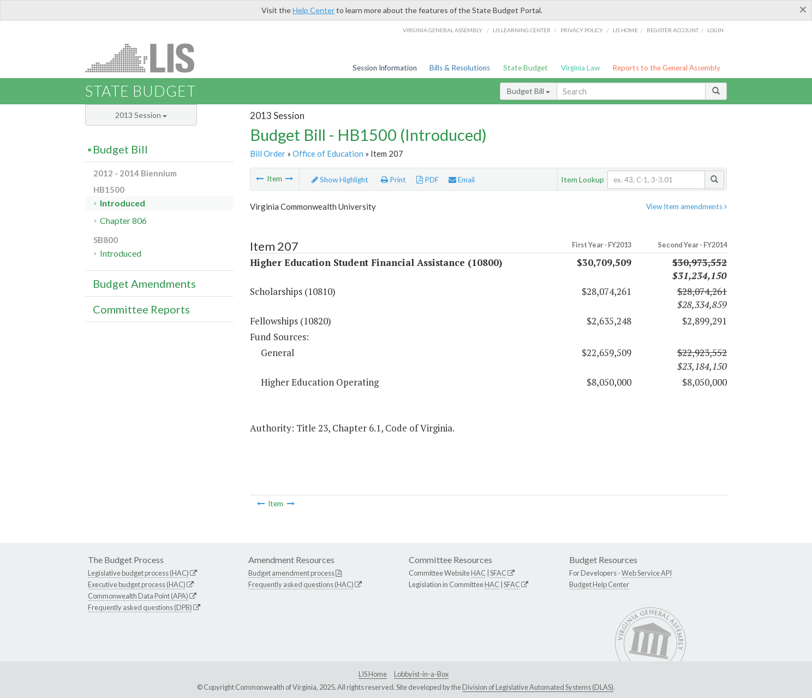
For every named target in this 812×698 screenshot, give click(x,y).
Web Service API (647, 573)
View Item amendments (686, 206)
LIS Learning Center (522, 30)
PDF (427, 179)
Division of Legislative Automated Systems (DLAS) (537, 687)
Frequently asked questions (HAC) (301, 584)
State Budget (525, 67)
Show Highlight (340, 179)
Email (462, 179)
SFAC (498, 573)
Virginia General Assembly (442, 30)
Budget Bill (528, 91)
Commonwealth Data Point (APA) (138, 595)
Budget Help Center (599, 584)
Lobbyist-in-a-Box (421, 674)
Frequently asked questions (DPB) (140, 607)
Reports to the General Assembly (666, 67)
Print (393, 179)
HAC (478, 573)
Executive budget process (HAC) (137, 584)
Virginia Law (580, 67)
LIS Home (373, 674)
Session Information (385, 67)
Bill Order (267, 153)
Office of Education (327, 153)
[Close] (803, 9)
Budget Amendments (144, 283)
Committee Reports (141, 309)
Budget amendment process (291, 573)
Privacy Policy (581, 30)
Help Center (313, 10)
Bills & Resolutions (459, 67)
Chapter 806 (123, 220)
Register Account (672, 30)
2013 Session (141, 115)
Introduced (122, 203)
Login (715, 30)
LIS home (625, 30)
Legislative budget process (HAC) (138, 573)
